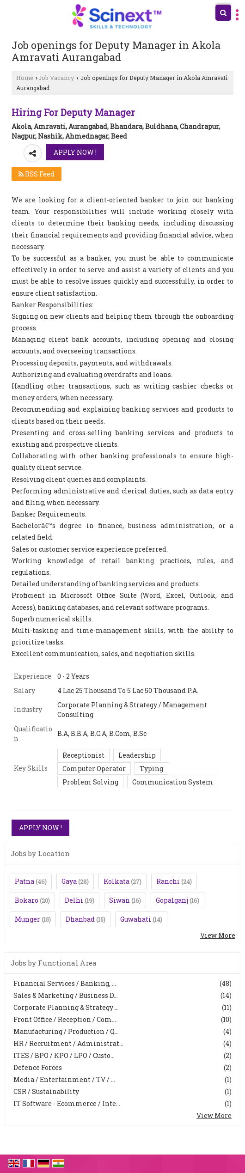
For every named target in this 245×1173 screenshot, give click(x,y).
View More (217, 935)
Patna (24, 881)
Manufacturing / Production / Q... (66, 1031)
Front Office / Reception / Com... (64, 1019)
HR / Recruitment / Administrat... (68, 1043)
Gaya (69, 881)
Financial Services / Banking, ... (64, 983)
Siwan (119, 900)
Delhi (74, 900)
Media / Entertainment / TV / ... (64, 1079)
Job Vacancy (56, 77)
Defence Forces (37, 1067)
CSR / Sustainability (46, 1091)
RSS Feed (36, 174)
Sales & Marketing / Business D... (65, 995)
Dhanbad (80, 919)
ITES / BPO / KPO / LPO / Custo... (64, 1055)
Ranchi (168, 881)
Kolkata (116, 881)
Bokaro (26, 900)
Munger (27, 919)
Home (24, 77)
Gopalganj (172, 900)
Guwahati (135, 919)
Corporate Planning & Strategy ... (66, 1007)
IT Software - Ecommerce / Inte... (66, 1103)
